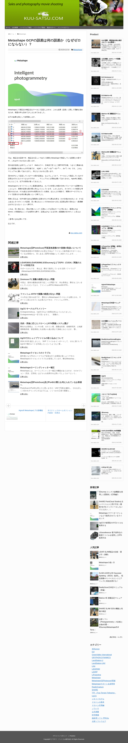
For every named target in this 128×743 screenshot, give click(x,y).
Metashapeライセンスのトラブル (35, 353)
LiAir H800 (105, 171)
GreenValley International (102, 655)
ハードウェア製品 (25, 27)
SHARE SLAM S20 (108, 449)
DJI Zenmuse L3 (107, 77)
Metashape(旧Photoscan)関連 (103, 681)
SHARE (95, 690)
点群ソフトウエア (99, 721)
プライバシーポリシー (60, 736)
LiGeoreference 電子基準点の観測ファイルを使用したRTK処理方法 (110, 535)
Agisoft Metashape (108, 284)
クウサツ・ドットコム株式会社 (61, 739)
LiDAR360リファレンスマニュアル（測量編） (111, 209)
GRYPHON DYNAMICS (101, 658)
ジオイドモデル (98, 699)
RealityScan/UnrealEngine (111, 339)
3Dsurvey (105, 412)
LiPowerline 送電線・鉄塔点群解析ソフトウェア (111, 247)
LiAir (93, 666)
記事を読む (24, 257)
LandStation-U (97, 660)
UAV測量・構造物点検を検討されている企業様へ (112, 41)
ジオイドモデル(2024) (109, 394)
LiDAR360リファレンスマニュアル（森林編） (111, 227)
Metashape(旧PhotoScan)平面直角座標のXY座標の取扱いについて (50, 248)
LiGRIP (95, 672)
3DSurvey (96, 649)
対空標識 (95, 715)
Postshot (72, 736)
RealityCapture (98, 687)
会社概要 (15, 27)
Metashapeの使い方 (107, 562)
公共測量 (95, 712)
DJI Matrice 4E (107, 95)
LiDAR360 (105, 190)
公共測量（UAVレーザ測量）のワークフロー (112, 60)
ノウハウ (95, 708)
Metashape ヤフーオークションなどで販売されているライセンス (110, 515)
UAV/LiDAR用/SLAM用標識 (111, 431)
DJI (93, 652)
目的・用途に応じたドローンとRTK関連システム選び (44, 323)
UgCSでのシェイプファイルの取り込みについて (42, 338)
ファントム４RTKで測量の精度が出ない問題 (40, 294)
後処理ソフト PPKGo (100, 718)
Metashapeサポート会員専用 (103, 684)
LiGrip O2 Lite (107, 467)
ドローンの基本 (98, 702)
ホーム (8, 27)
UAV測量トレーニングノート (112, 321)
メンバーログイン (63, 27)
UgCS (104, 376)
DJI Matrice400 (107, 134)
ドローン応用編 (98, 705)
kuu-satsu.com (76, 233)
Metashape (77, 50)
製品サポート (51, 27)
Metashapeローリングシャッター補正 (37, 367)
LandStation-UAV (98, 663)
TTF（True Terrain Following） (104, 693)
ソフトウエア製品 (39, 27)
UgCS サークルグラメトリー (33, 309)
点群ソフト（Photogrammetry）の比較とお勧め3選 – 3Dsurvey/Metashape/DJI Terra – (106, 624)
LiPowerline (96, 675)
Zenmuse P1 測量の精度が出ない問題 (37, 279)
